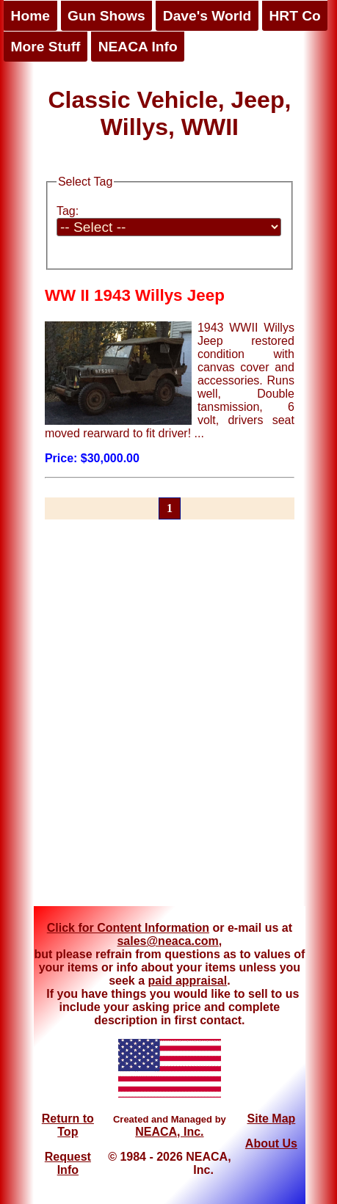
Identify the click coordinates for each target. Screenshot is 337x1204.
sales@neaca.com (167, 941)
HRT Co (294, 15)
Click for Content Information (128, 928)
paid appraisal (188, 980)
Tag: (68, 211)
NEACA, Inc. (169, 1131)
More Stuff (46, 46)
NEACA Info (138, 46)
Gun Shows (106, 15)
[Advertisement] (164, 721)
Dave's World (207, 15)
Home (30, 15)
